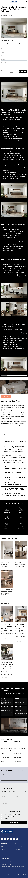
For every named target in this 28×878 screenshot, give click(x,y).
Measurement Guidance (7, 513)
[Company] (14, 56)
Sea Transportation (21, 521)
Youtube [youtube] (8, 839)
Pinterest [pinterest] (11, 839)
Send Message (23, 71)
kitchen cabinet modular (19, 761)
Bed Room (16, 814)
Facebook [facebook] (2, 839)
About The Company (19, 854)
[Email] (14, 52)
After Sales (21, 528)
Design (21, 512)
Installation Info (7, 528)
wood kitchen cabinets (6, 748)
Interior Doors (5, 816)
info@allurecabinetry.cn (9, 861)
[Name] (14, 48)
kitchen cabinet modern (6, 751)
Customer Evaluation (19, 851)
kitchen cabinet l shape (6, 761)
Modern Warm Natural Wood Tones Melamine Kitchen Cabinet (20, 563)
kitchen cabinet (17, 751)
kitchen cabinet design (19, 746)
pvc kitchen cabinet (18, 753)
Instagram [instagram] (14, 839)
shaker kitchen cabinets (19, 748)
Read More (6, 396)
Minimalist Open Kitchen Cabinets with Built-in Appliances (6, 563)
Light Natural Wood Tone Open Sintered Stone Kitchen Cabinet (7, 592)
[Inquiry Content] (14, 65)
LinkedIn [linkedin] (5, 839)
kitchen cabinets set (5, 757)
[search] (26, 1)
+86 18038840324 (7, 864)
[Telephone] (14, 59)
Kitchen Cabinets (6, 814)
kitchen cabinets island (6, 746)
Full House (4, 818)
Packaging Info (7, 521)
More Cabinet (15, 816)
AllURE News (17, 849)
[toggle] (1, 2)
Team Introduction (19, 846)
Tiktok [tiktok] (17, 839)
